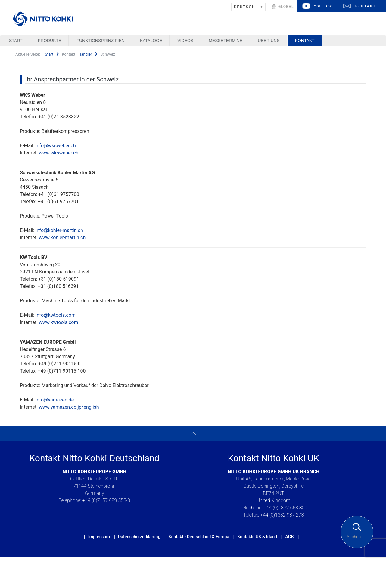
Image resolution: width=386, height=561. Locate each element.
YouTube (323, 6)
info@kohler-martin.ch (59, 230)
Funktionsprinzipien (100, 40)
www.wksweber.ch (59, 153)
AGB (289, 536)
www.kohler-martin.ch (62, 237)
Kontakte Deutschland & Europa (199, 536)
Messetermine (225, 40)
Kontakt (305, 40)
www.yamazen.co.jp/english (69, 407)
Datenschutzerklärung (139, 536)
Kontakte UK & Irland (257, 536)
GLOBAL (286, 7)
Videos (185, 40)
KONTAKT (365, 6)
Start (16, 40)
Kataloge (151, 40)
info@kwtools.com (56, 315)
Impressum (99, 536)
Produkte (49, 40)
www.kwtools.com (58, 322)
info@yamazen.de (55, 400)
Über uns (268, 40)
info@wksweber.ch (56, 145)
